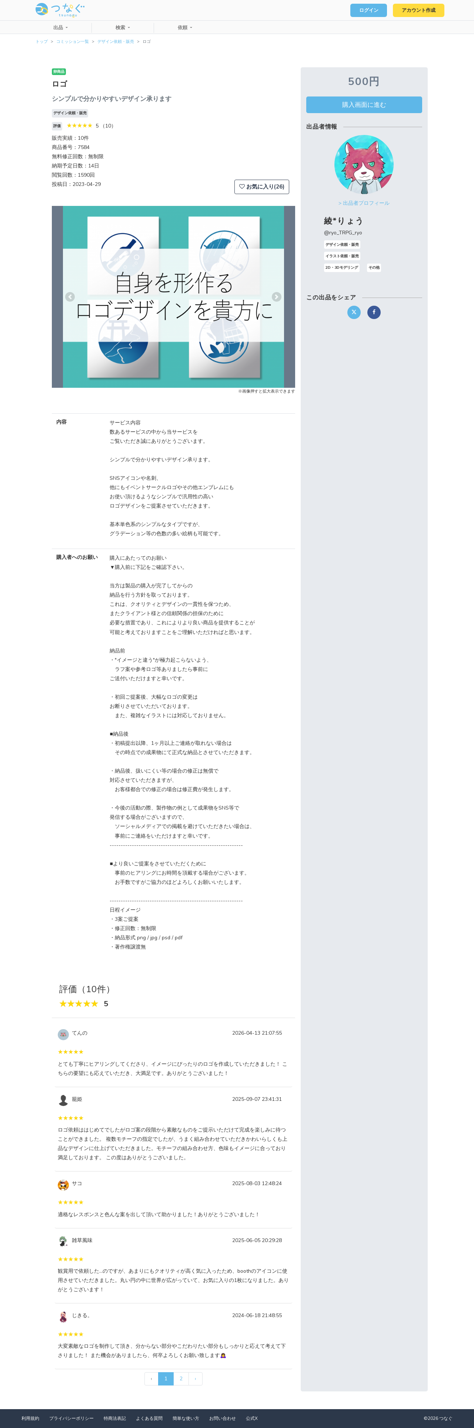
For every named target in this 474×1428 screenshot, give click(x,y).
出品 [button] (58, 27)
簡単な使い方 (186, 1418)
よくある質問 (149, 1418)
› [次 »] (195, 1378)
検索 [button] (121, 27)
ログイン (368, 10)
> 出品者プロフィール (364, 203)
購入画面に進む (364, 104)
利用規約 (30, 1418)
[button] (70, 297)
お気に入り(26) (261, 186)
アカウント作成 (418, 10)
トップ (42, 41)
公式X (252, 1418)
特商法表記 (115, 1418)
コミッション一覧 (72, 41)
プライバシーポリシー (71, 1418)
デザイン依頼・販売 (115, 41)
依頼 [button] (183, 27)
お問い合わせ (222, 1418)
